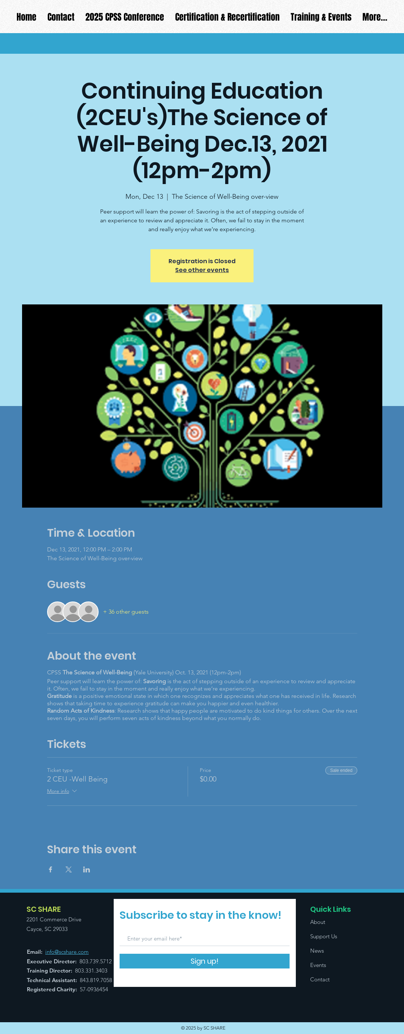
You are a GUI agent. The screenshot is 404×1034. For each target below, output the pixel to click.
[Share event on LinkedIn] (86, 869)
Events (318, 964)
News (317, 950)
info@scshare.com (67, 951)
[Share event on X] (68, 869)
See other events (202, 270)
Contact (320, 979)
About (317, 921)
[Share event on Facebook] (50, 869)
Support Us (323, 936)
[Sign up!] (205, 961)
